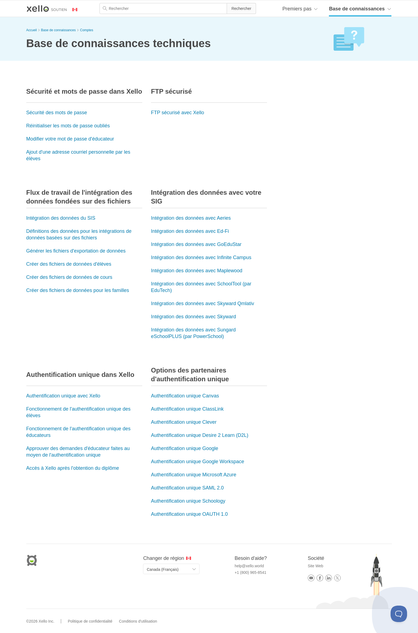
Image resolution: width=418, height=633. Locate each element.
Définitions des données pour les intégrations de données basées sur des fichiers (79, 234)
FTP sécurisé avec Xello (177, 112)
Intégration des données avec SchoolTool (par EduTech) (201, 287)
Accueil (31, 30)
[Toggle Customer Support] (399, 614)
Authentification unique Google (184, 448)
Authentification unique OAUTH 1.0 (189, 514)
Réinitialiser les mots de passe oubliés (68, 125)
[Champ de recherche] (177, 8)
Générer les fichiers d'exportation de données (76, 251)
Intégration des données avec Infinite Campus (201, 257)
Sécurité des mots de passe (56, 112)
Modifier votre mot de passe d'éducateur (70, 139)
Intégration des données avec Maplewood (196, 270)
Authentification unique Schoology (188, 501)
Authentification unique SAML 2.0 (187, 488)
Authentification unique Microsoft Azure (193, 474)
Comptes (86, 30)
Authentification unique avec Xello (63, 396)
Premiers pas (296, 9)
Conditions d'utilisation (138, 621)
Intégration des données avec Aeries (191, 218)
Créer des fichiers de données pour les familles (77, 290)
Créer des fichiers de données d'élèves (69, 264)
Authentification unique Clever (184, 422)
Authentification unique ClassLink (187, 409)
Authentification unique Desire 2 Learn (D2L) (199, 435)
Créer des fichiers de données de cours (69, 277)
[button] (241, 8)
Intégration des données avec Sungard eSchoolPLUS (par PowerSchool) (193, 333)
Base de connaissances (357, 9)
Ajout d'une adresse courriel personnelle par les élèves (78, 155)
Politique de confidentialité (90, 621)
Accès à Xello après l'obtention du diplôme (72, 468)
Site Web (315, 566)
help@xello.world (249, 566)
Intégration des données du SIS (60, 218)
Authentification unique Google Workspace (197, 461)
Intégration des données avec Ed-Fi (190, 231)
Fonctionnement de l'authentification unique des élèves (78, 412)
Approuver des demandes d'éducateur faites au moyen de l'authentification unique (78, 452)
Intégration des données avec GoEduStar (196, 244)
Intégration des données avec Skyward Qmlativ (202, 303)
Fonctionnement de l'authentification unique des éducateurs (78, 432)
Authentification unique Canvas (185, 396)
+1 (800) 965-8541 (250, 572)
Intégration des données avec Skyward (193, 316)
